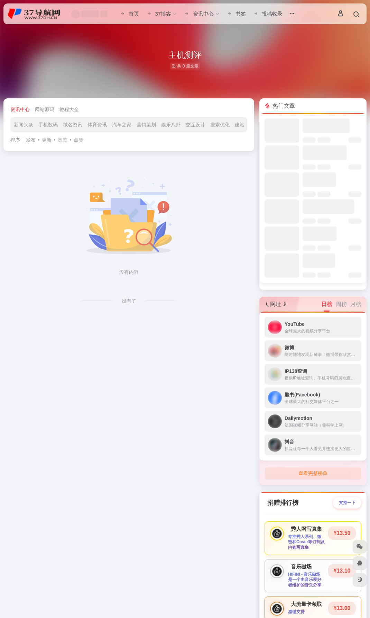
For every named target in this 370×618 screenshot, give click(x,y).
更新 (47, 140)
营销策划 (146, 124)
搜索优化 (220, 124)
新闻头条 (23, 124)
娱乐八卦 (171, 124)
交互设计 (195, 124)
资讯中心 (20, 109)
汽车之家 (121, 124)
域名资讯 (72, 124)
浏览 (62, 140)
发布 (31, 140)
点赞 (78, 140)
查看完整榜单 (312, 473)
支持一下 (347, 502)
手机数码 (48, 124)
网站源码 (44, 109)
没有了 (129, 301)
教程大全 (69, 109)
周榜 (341, 304)
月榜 (355, 304)
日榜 (326, 304)
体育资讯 (97, 124)
